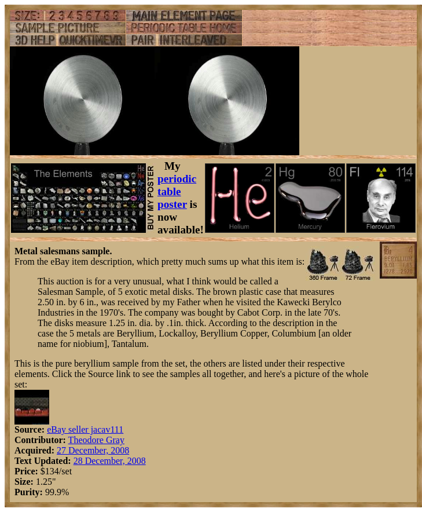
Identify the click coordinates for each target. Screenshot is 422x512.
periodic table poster (176, 191)
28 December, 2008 (110, 461)
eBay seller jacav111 (85, 429)
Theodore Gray (96, 440)
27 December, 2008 (93, 450)
